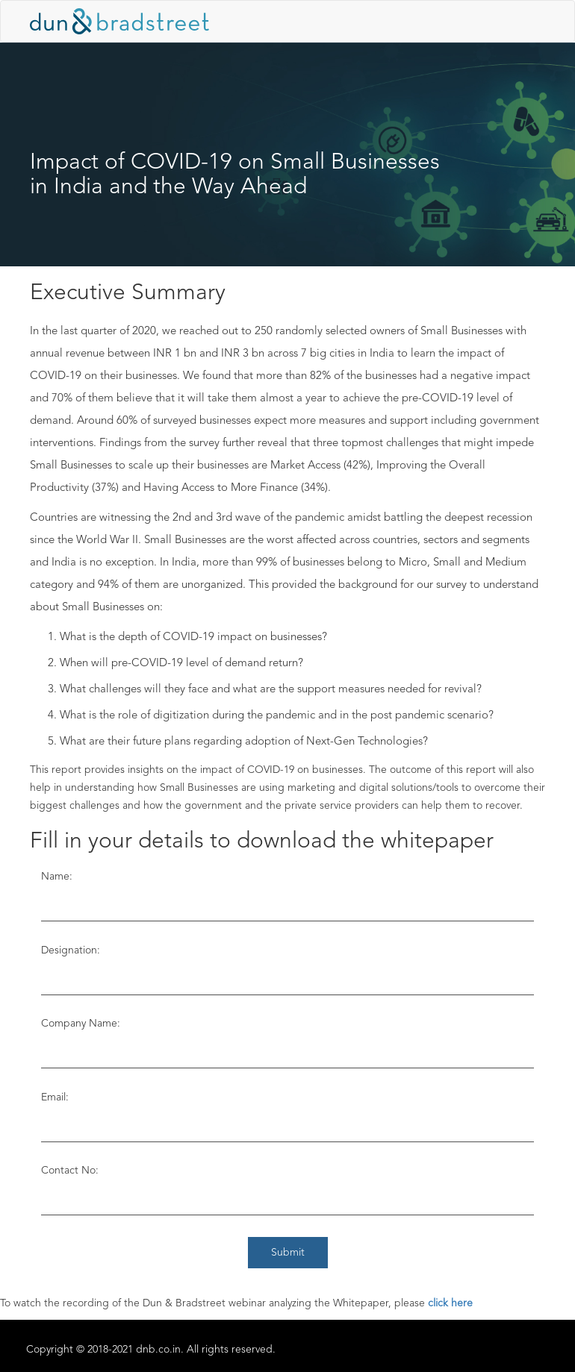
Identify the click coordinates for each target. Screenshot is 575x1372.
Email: (55, 1097)
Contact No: (70, 1170)
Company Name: (80, 1023)
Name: (56, 876)
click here (450, 1303)
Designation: (70, 950)
